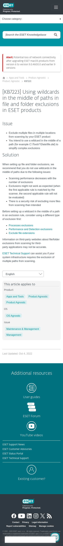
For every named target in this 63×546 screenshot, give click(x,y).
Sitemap (32, 526)
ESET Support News (14, 444)
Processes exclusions (21, 225)
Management (13, 335)
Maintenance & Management (22, 329)
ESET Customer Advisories (17, 449)
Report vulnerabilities (16, 526)
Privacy (25, 522)
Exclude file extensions (22, 233)
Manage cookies (46, 526)
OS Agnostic (13, 315)
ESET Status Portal (13, 453)
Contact (15, 522)
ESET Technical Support (16, 253)
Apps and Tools (17, 78)
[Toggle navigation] (56, 7)
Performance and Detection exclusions (30, 229)
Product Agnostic (37, 78)
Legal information (40, 522)
